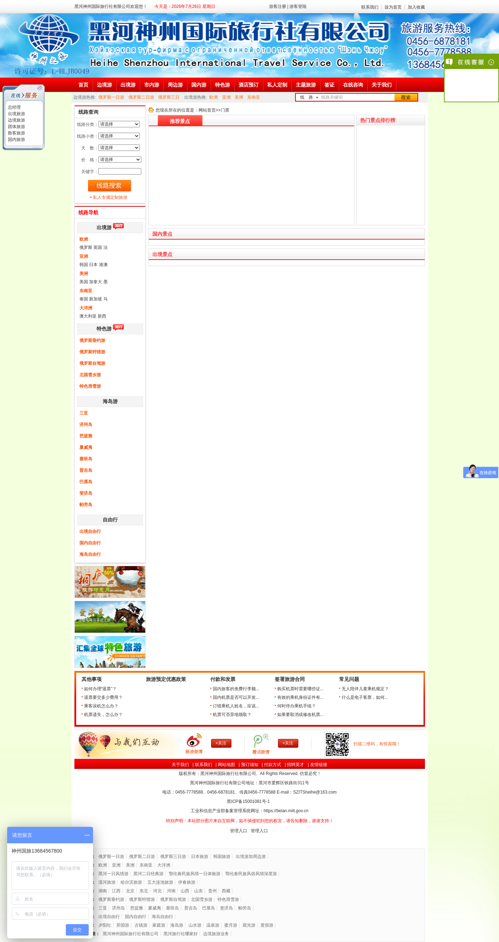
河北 (157, 890)
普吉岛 (85, 470)
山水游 (195, 925)
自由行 (110, 519)
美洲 (239, 97)
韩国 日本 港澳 (93, 264)
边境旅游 (16, 120)
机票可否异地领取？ (232, 714)
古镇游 (140, 925)
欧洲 (213, 97)
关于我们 (180, 764)
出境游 (104, 227)
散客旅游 (16, 133)
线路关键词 (332, 97)
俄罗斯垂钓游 (92, 340)
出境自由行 (90, 531)
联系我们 (369, 7)
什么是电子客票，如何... (365, 697)
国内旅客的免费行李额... (236, 688)
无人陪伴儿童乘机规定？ (365, 688)
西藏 (226, 890)
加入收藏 (416, 7)
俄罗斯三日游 (173, 856)
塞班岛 (85, 458)
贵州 (212, 890)
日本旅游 (199, 856)
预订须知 (249, 764)
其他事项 (92, 679)
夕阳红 (104, 925)
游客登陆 (298, 6)
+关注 (220, 743)
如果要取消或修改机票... (300, 714)
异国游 (122, 925)
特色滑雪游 (90, 386)
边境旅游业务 (216, 933)
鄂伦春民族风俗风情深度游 (251, 873)
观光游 (249, 925)
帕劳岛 (85, 504)
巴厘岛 (85, 481)
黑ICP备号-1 (249, 801)
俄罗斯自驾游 (92, 363)
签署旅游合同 (290, 679)
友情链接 (318, 764)
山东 (198, 890)
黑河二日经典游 (148, 873)
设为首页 (393, 7)
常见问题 (349, 679)
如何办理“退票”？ (100, 688)
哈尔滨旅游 (131, 882)
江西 (116, 890)
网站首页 (207, 110)
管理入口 (238, 830)
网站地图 (226, 764)
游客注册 (277, 6)
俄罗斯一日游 (111, 97)
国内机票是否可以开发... (236, 697)
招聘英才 (295, 764)
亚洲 (226, 97)
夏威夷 (85, 447)
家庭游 (158, 925)
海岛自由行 (90, 554)
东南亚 (253, 97)
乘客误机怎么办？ (101, 705)
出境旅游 (16, 113)
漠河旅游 (107, 882)
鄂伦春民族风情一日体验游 (194, 873)
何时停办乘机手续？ (296, 705)
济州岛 (85, 424)
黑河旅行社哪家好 (180, 933)
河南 (171, 890)
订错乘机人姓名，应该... (236, 705)
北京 (130, 890)
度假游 (266, 925)
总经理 (14, 107)
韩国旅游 (221, 856)
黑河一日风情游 (113, 873)
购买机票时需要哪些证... (300, 688)
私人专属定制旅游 (110, 197)
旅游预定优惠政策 (166, 679)
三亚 (83, 413)
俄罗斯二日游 (141, 97)
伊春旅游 (186, 882)
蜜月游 (230, 925)
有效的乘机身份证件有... (300, 697)
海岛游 (110, 401)
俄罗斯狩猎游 (92, 351)
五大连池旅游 (160, 882)
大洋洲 (85, 307)
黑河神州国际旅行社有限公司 (130, 933)
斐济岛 (85, 493)
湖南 (102, 890)
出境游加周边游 (251, 856)
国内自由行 (90, 542)
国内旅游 (16, 139)
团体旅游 (16, 126)
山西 (185, 890)
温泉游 (212, 925)
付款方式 (272, 764)
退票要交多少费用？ (103, 697)
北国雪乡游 (90, 374)
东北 (144, 890)
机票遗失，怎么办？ (103, 714)
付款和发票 (222, 679)
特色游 (104, 329)
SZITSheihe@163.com (315, 792)
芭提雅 (85, 435)
